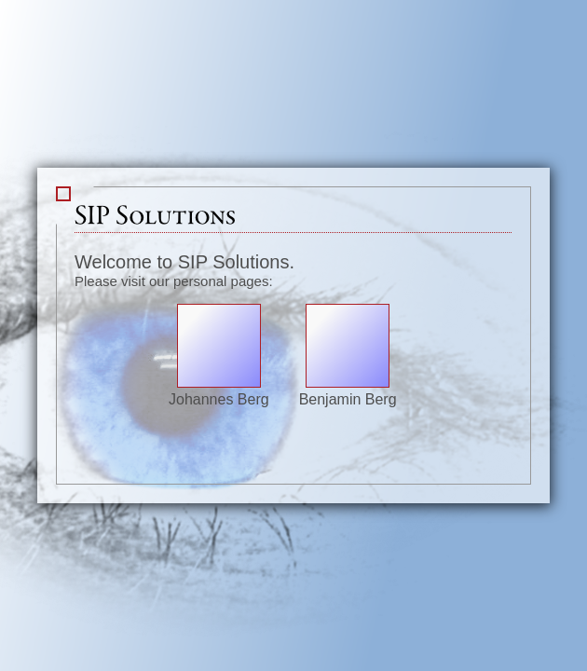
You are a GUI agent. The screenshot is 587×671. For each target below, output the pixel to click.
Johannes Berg (219, 391)
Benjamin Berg (348, 391)
